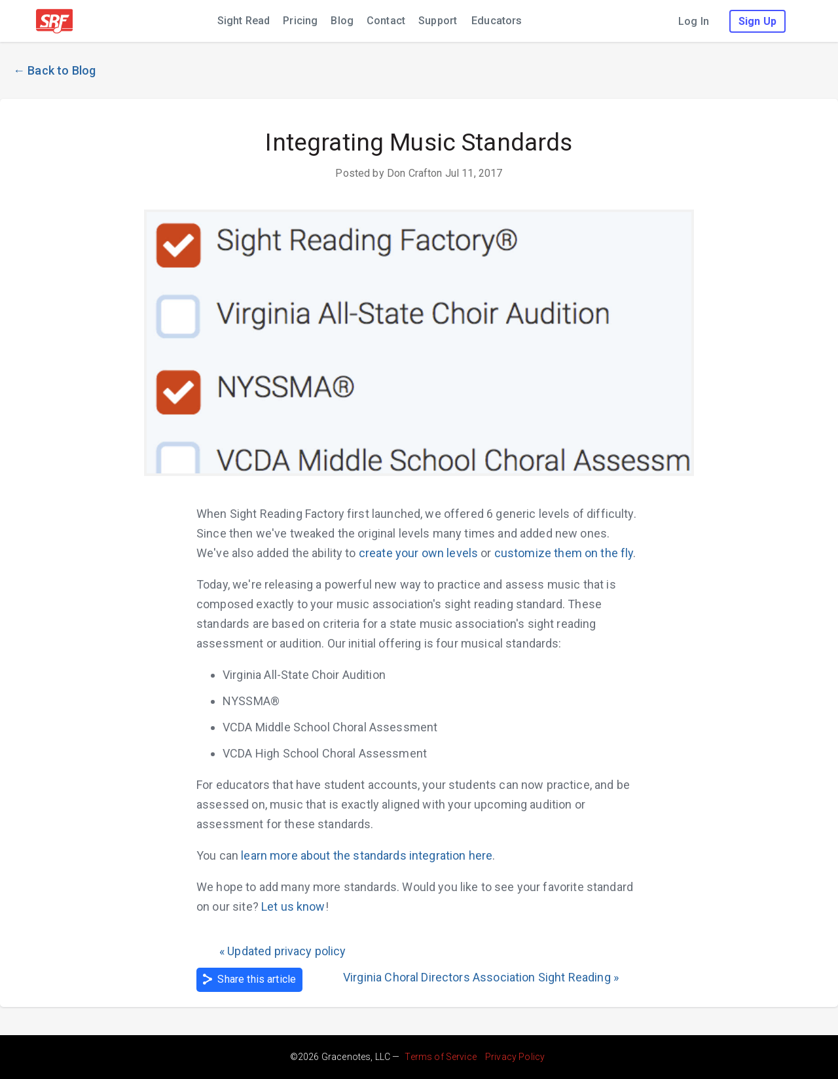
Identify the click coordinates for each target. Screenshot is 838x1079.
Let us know (293, 906)
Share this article (249, 979)
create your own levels (418, 553)
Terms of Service (440, 1057)
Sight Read (243, 20)
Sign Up (757, 21)
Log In (693, 21)
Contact (386, 20)
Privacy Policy (515, 1057)
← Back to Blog (54, 70)
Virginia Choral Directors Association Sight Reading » (481, 977)
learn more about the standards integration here (366, 855)
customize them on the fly (564, 553)
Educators (496, 20)
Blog (342, 20)
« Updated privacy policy (282, 951)
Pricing (300, 20)
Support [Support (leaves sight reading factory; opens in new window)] (437, 20)
